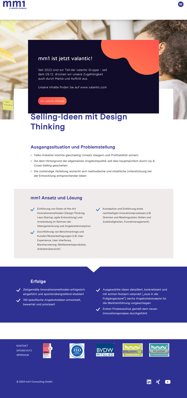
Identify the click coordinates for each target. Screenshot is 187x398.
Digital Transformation (93, 97)
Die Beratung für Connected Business (15, 5)
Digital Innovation (65, 97)
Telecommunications (122, 97)
